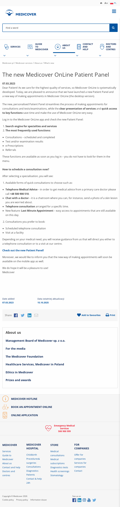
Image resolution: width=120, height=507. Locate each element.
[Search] (113, 28)
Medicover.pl (9, 62)
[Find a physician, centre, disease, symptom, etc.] (56, 28)
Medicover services (28, 62)
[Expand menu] (114, 11)
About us (44, 62)
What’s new (57, 62)
